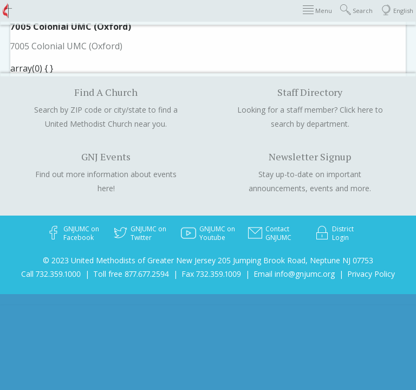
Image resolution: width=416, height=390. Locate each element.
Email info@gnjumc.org (294, 274)
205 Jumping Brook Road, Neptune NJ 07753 (295, 260)
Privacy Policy (371, 274)
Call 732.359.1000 (51, 274)
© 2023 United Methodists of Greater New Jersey (129, 260)
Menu (317, 10)
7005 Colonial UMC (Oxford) (66, 46)
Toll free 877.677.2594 (131, 274)
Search (356, 10)
